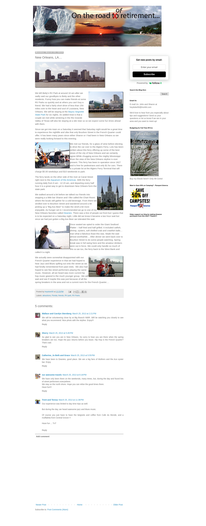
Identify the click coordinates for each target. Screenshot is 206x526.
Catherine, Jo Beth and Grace (56, 355)
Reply (44, 324)
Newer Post (41, 505)
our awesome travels (52, 375)
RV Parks (76, 296)
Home (79, 505)
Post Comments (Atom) (57, 509)
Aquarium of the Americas (63, 180)
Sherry (45, 333)
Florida (54, 296)
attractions (46, 296)
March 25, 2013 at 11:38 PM (71, 400)
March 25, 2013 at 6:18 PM (75, 375)
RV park (68, 296)
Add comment (42, 436)
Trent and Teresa (50, 400)
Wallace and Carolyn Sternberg (56, 313)
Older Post (118, 505)
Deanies (68, 213)
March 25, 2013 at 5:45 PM (61, 333)
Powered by (149, 83)
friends (61, 296)
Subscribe (149, 74)
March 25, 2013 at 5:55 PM (83, 355)
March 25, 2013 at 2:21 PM (84, 313)
